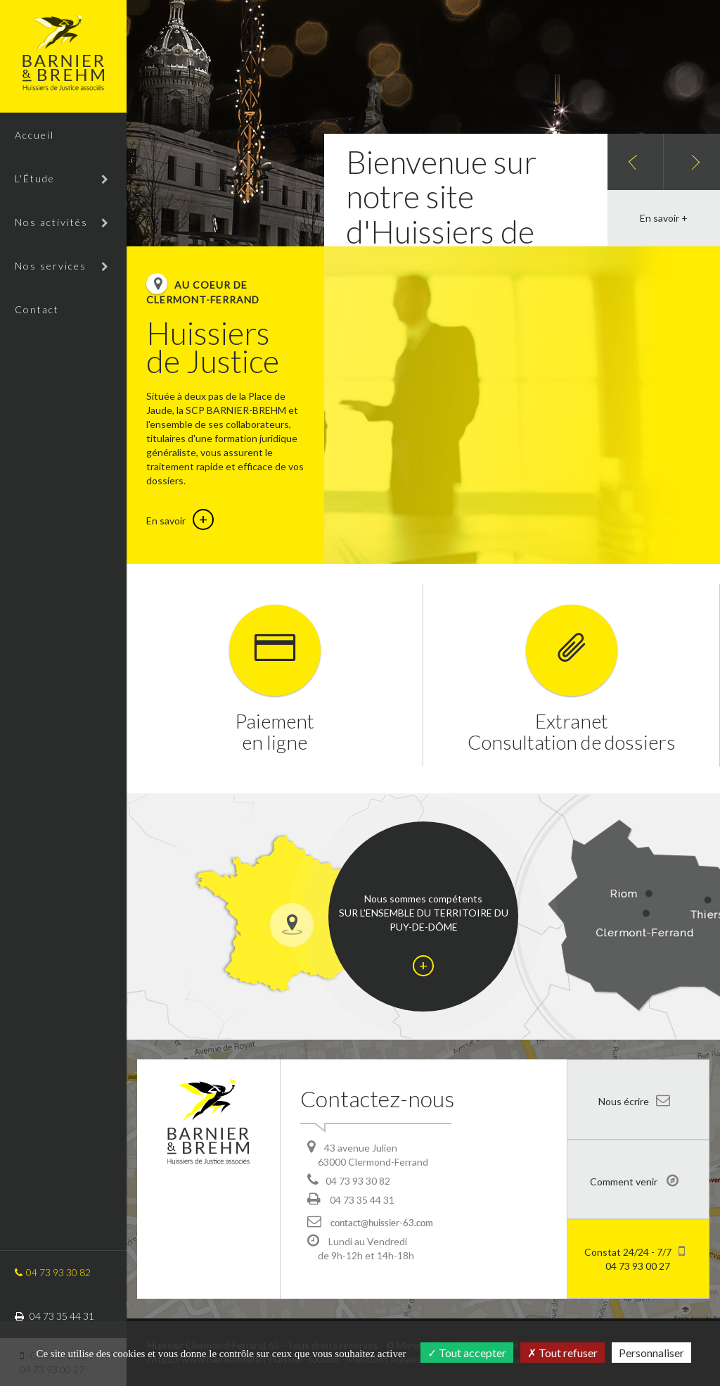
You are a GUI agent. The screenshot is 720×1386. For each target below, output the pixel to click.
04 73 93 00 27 (634, 1258)
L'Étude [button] (62, 178)
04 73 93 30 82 (53, 1272)
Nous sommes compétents (423, 934)
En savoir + (664, 218)
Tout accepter (467, 1352)
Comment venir (634, 1180)
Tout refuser (562, 1352)
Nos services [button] (62, 266)
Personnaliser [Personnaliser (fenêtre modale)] (651, 1352)
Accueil (34, 135)
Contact (37, 309)
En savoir (180, 521)
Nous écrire (634, 1100)
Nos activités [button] (62, 222)
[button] (636, 162)
